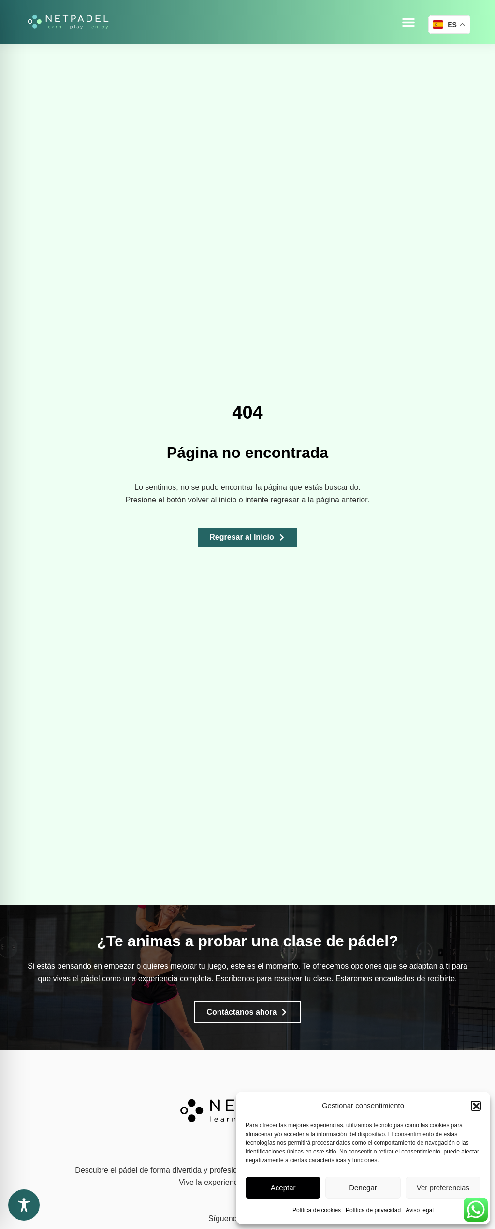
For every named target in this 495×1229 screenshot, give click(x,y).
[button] (475, 1105)
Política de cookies (316, 1210)
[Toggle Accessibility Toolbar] (24, 1205)
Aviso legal (420, 1210)
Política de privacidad (373, 1210)
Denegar (363, 1187)
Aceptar (283, 1187)
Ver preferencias (443, 1187)
